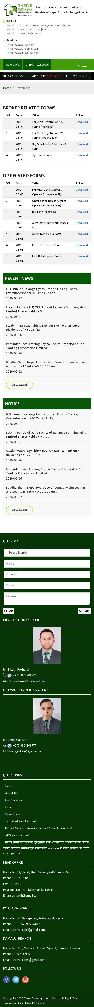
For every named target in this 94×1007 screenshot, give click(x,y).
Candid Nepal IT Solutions (32, 1003)
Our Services (13, 800)
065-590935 (23, 33)
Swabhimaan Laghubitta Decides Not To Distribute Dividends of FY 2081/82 (42, 327)
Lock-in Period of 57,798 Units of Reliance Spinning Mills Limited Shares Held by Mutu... (46, 309)
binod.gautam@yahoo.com (23, 751)
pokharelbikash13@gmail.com (24, 681)
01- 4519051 (23, 25)
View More (19, 385)
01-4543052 (55, 25)
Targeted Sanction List (21, 821)
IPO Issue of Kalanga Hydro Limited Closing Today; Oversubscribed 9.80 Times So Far (42, 291)
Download (82, 122)
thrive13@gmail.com (20, 44)
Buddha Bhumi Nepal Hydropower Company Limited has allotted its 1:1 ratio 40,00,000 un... (45, 364)
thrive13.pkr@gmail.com (23, 48)
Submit (84, 611)
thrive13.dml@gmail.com (23, 52)
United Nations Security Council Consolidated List (39, 828)
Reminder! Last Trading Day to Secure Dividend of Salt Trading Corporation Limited (45, 346)
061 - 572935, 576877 (28, 29)
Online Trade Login (37, 65)
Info (8, 807)
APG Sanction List (17, 835)
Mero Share (13, 65)
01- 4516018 (39, 25)
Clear (8, 611)
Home (7, 88)
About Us (11, 793)
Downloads (12, 814)
